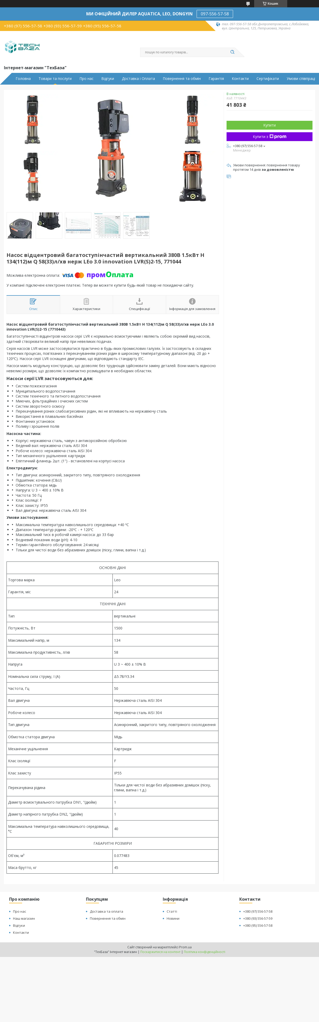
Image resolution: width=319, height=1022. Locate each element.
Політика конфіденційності (204, 952)
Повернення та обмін (182, 78)
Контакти (240, 78)
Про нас (86, 78)
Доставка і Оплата (138, 78)
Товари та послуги (55, 78)
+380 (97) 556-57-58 (257, 911)
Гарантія (216, 78)
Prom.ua (185, 947)
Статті (172, 911)
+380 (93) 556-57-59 (257, 918)
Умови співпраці (301, 78)
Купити (269, 125)
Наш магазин (24, 918)
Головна (23, 78)
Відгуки (107, 78)
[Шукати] (232, 52)
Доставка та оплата (106, 911)
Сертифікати (268, 78)
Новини (173, 918)
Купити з (269, 136)
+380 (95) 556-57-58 (257, 925)
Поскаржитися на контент (160, 952)
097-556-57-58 (215, 14)
